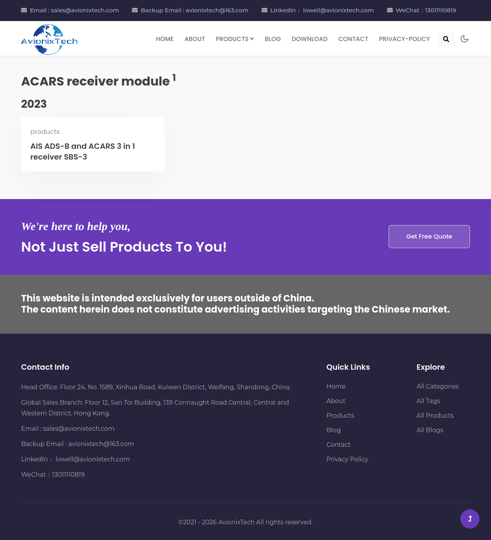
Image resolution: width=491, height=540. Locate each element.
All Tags (428, 401)
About (195, 39)
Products (340, 415)
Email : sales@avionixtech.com (74, 10)
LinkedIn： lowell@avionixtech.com (322, 10)
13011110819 (68, 474)
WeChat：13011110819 (426, 10)
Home (164, 39)
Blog (273, 39)
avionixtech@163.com (101, 444)
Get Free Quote (429, 236)
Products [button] (235, 39)
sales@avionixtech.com (79, 428)
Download (310, 39)
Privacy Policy (347, 459)
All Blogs (430, 430)
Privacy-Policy (404, 39)
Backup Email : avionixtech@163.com (194, 10)
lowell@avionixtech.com (92, 459)
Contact (353, 39)
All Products (435, 415)
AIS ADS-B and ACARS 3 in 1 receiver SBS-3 (82, 151)
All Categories (438, 386)
